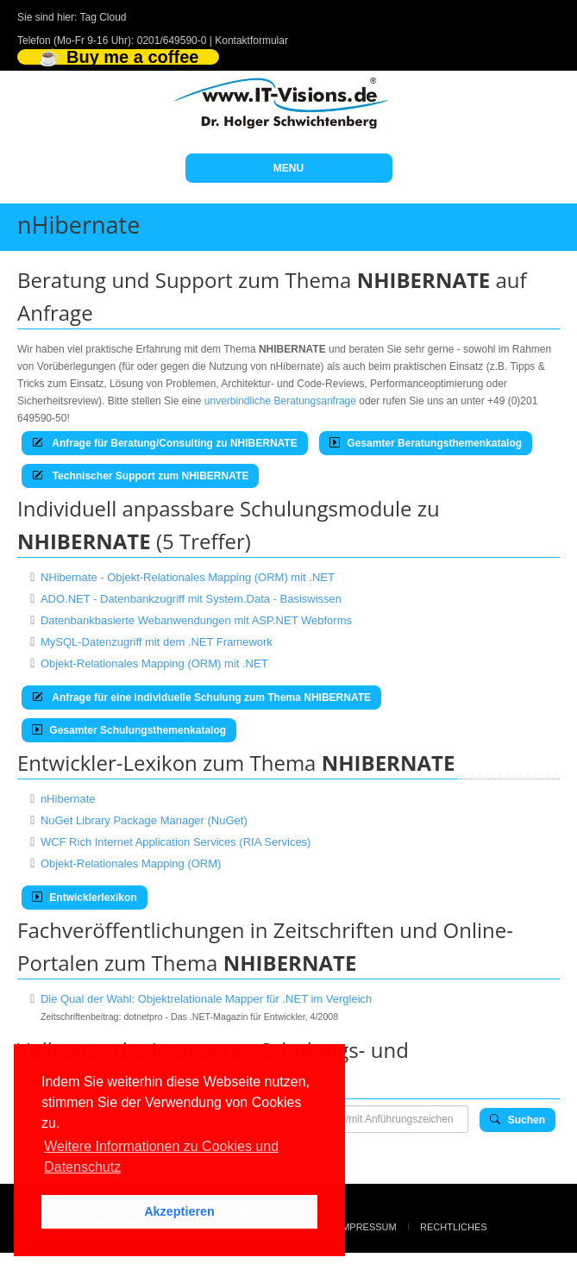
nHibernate (68, 798)
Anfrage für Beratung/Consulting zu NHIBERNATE (165, 443)
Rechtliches (453, 1227)
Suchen (517, 1120)
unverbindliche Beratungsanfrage (280, 401)
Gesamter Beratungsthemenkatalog (425, 443)
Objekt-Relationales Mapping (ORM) (131, 863)
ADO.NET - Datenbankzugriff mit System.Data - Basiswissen (191, 598)
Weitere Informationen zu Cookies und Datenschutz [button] (161, 1156)
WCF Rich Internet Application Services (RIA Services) (176, 841)
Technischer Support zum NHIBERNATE (140, 476)
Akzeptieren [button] (179, 1211)
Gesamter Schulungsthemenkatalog (129, 730)
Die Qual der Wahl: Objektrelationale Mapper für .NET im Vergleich (206, 998)
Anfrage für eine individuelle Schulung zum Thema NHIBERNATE (201, 697)
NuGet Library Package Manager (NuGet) (144, 820)
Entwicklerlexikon (84, 898)
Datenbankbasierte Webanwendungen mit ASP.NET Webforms (196, 620)
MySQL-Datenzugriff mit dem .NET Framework (157, 641)
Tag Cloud (103, 17)
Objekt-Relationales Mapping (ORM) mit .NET (154, 663)
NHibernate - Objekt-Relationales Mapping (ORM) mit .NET (188, 577)
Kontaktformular (251, 40)
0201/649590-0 (172, 40)
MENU (288, 168)
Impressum (368, 1227)
